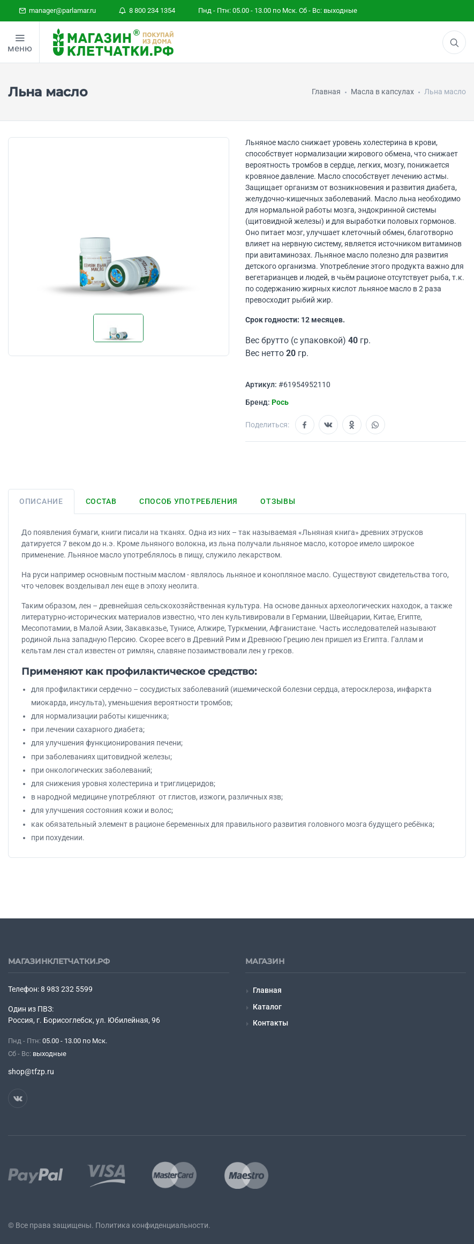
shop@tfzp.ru (31, 1071)
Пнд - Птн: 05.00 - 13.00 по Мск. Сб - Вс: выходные (277, 10)
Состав (101, 501)
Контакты (270, 1023)
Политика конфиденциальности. (152, 1225)
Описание (41, 501)
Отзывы (277, 501)
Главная (267, 990)
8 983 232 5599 (67, 989)
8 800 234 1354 (147, 10)
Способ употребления (188, 501)
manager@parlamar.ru (57, 10)
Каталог (267, 1006)
